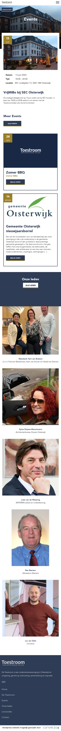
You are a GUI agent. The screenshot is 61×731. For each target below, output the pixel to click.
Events (5, 700)
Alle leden (30, 285)
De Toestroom (8, 695)
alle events (12, 123)
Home (4, 689)
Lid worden (7, 711)
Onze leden (7, 706)
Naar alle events (7, 9)
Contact (5, 717)
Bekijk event (15, 182)
